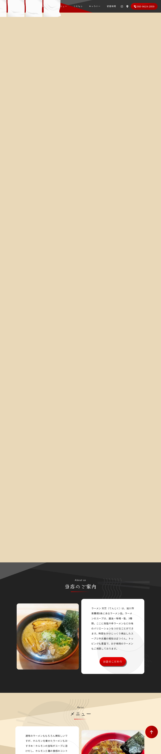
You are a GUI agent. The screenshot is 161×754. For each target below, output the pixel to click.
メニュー (66, 6)
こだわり (80, 6)
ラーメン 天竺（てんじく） (20, 8)
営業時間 (110, 6)
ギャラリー (95, 6)
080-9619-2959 (144, 6)
